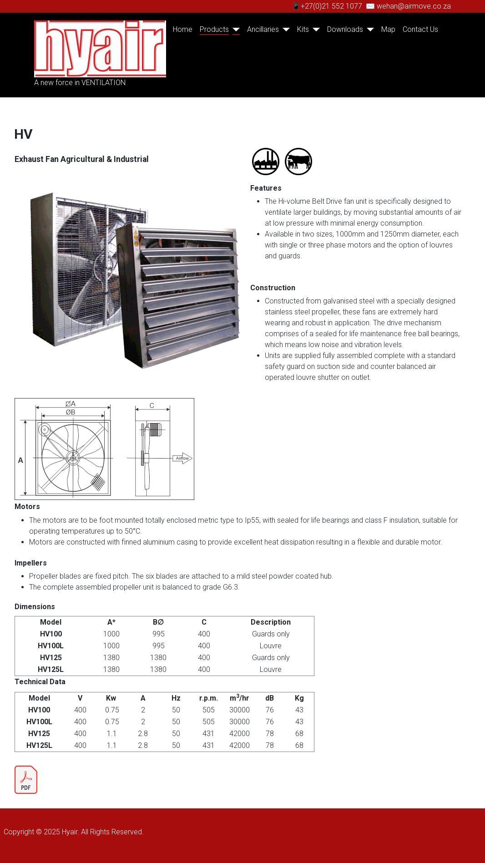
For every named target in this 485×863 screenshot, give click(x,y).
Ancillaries (263, 29)
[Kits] (314, 29)
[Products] (234, 29)
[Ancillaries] (284, 29)
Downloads (345, 29)
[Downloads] (368, 29)
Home (182, 29)
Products (214, 29)
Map (388, 29)
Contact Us (420, 29)
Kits (303, 29)
